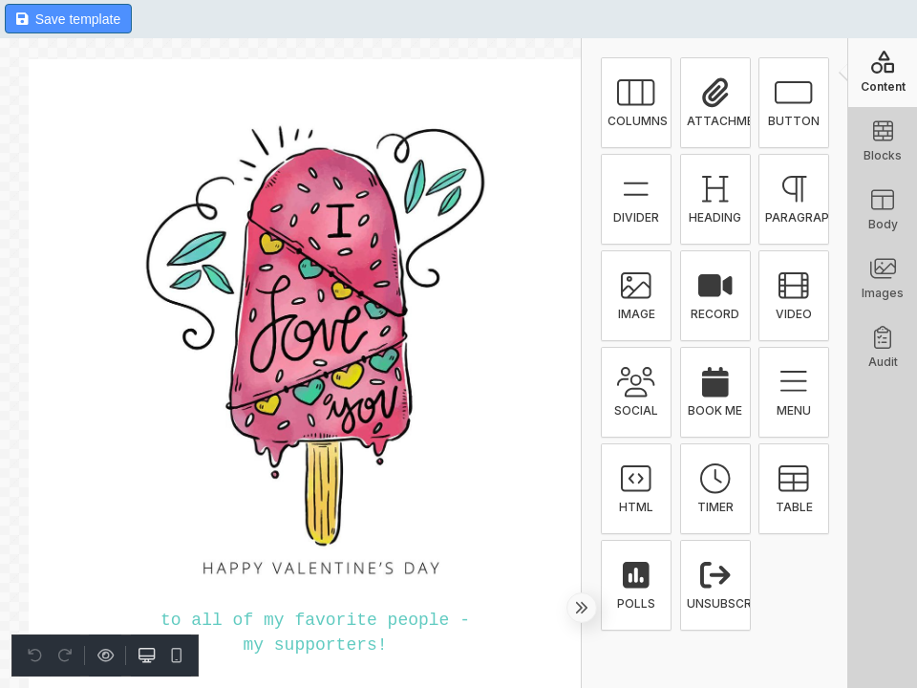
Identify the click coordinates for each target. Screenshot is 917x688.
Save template (68, 19)
